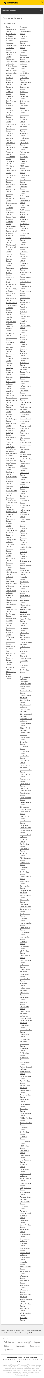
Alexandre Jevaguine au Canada (24, 57)
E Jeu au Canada (11, 305)
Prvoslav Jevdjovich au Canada (24, 73)
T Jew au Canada (25, 426)
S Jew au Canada (25, 419)
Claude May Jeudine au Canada (9, 329)
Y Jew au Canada (25, 442)
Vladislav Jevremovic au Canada (25, 298)
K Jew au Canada (25, 395)
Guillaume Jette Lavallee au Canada (11, 55)
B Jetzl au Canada (11, 303)
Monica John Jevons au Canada (24, 259)
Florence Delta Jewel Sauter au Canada (25, 573)
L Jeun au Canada (11, 502)
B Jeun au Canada (11, 491)
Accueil (3, 1330)
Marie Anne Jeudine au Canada (9, 349)
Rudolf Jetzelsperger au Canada (11, 284)
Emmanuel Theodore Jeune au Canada (11, 530)
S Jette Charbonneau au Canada (11, 29)
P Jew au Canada (25, 412)
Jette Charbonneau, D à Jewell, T (12, 1333)
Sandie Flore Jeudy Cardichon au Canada (11, 454)
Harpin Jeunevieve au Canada (10, 653)
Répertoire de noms (13, 1330)
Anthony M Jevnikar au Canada (23, 187)
